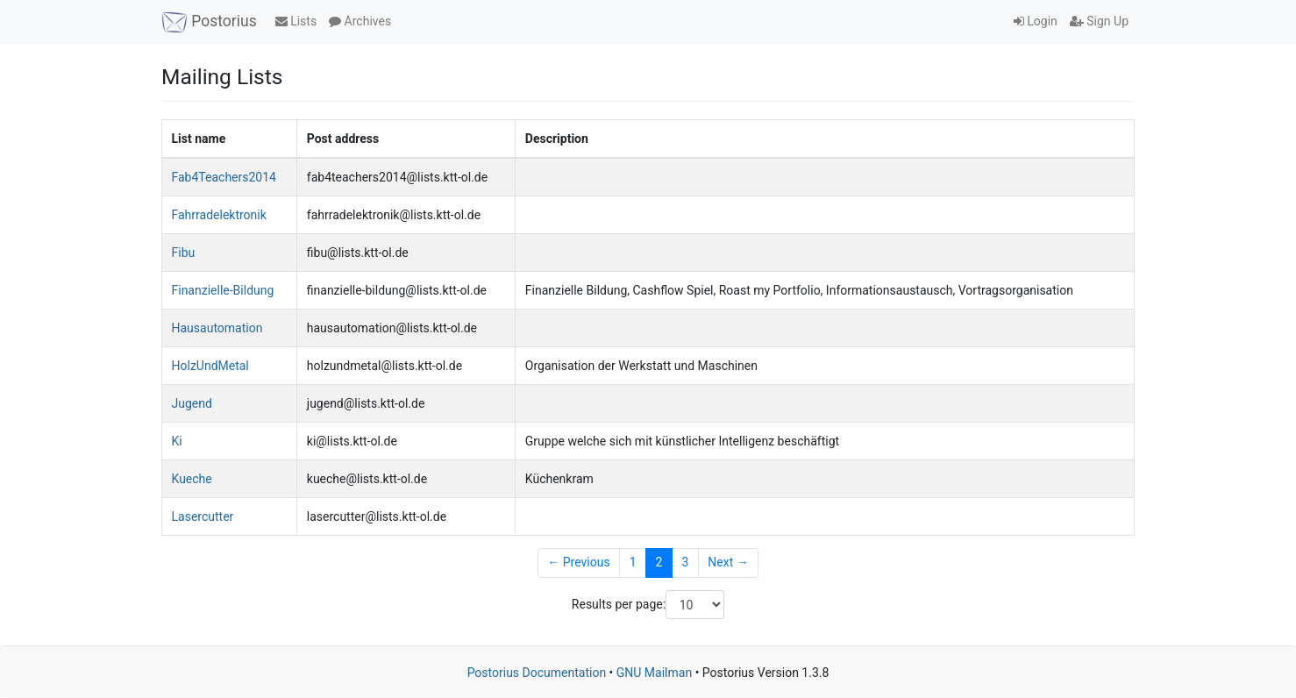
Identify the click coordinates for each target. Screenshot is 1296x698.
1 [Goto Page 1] (633, 562)
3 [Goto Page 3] (684, 562)
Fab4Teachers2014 (224, 177)
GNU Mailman (654, 673)
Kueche (192, 479)
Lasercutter (203, 516)
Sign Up (1099, 21)
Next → (728, 562)
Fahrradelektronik (219, 215)
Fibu (184, 253)
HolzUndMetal (210, 366)
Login (1035, 21)
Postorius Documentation (537, 673)
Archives (360, 21)
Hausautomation (217, 328)
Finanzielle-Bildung (223, 290)
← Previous (578, 562)
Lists (296, 21)
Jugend (192, 403)
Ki (177, 441)
